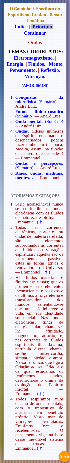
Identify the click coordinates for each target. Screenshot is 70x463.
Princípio (42, 26)
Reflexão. (50, 70)
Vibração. (35, 76)
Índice (21, 26)
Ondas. (22, 131)
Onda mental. (29, 121)
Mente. (56, 64)
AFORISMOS (35, 85)
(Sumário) (47, 101)
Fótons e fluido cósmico (39, 111)
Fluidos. (36, 64)
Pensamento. (23, 70)
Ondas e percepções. (39, 163)
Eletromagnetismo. (34, 58)
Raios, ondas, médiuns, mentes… (39, 175)
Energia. (16, 64)
